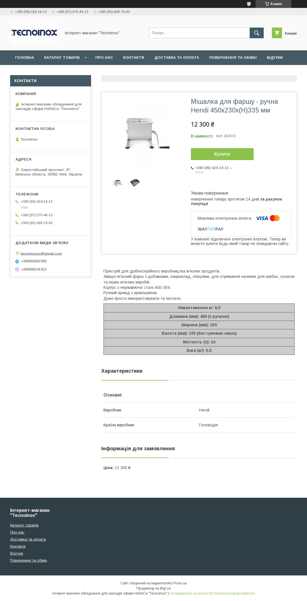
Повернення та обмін (233, 57)
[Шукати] (257, 33)
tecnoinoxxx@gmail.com (41, 253)
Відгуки (275, 57)
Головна (24, 57)
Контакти (133, 57)
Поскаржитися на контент (190, 593)
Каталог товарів (62, 57)
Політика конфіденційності (233, 593)
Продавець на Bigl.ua (153, 588)
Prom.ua (180, 583)
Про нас (104, 57)
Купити (222, 154)
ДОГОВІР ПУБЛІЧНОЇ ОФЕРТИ (44, 72)
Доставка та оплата (176, 57)
